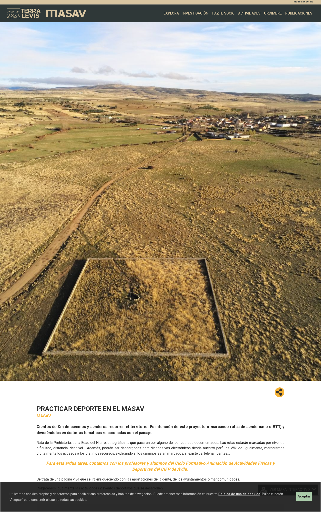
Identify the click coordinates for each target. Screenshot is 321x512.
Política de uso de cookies (239, 494)
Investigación (195, 13)
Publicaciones (298, 13)
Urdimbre (273, 13)
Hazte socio (223, 13)
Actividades (249, 13)
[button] (279, 392)
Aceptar (304, 496)
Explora (171, 13)
